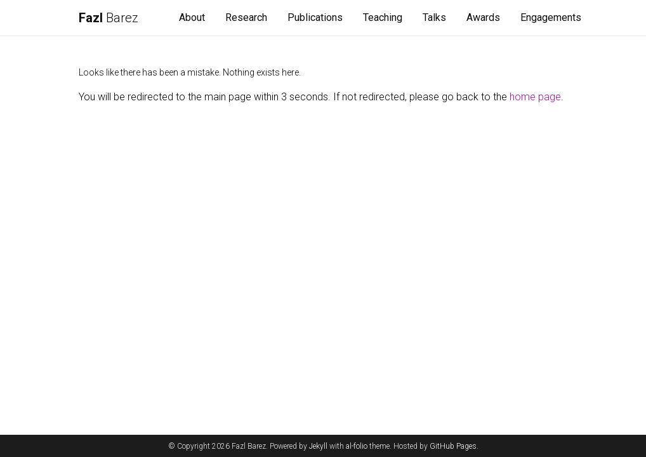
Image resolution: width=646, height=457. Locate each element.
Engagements (550, 17)
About (192, 17)
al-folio (356, 446)
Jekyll (318, 446)
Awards (483, 17)
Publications (315, 17)
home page (535, 97)
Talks (434, 17)
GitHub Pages (453, 446)
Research (246, 17)
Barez (108, 17)
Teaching (382, 17)
